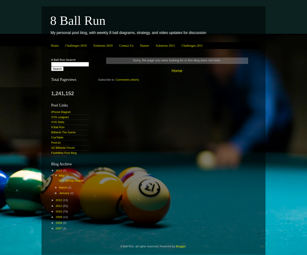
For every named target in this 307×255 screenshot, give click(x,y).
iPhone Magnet (61, 112)
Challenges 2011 (192, 45)
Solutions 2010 (103, 45)
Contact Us (126, 45)
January (64, 193)
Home (55, 45)
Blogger (181, 246)
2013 (59, 170)
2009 (59, 217)
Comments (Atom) (127, 79)
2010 (59, 211)
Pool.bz (56, 142)
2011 (59, 206)
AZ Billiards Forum (63, 147)
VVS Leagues (60, 117)
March (63, 187)
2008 (59, 222)
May (62, 175)
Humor (144, 45)
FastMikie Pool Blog (64, 152)
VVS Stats (57, 122)
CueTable (57, 137)
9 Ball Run (57, 127)
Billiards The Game (63, 132)
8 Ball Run (78, 20)
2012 (59, 200)
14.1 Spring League (71, 180)
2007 (59, 228)
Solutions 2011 (165, 45)
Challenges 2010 (76, 45)
